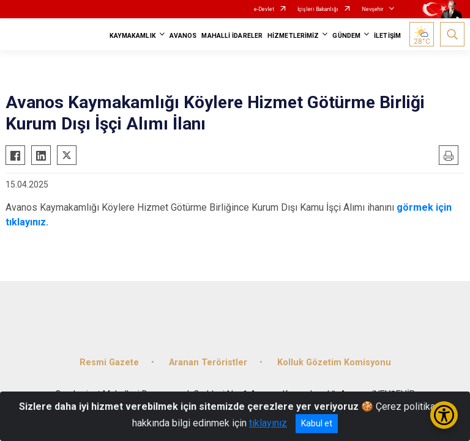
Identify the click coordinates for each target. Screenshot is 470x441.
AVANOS (183, 36)
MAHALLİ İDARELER (232, 36)
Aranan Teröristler (208, 362)
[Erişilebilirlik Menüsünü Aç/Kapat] (444, 415)
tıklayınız (268, 423)
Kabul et (316, 423)
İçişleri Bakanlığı (317, 9)
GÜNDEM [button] (346, 36)
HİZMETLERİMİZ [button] (293, 36)
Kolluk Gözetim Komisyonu (334, 362)
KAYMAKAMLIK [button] (133, 36)
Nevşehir (373, 9)
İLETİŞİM (387, 36)
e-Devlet (264, 9)
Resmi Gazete (109, 362)
